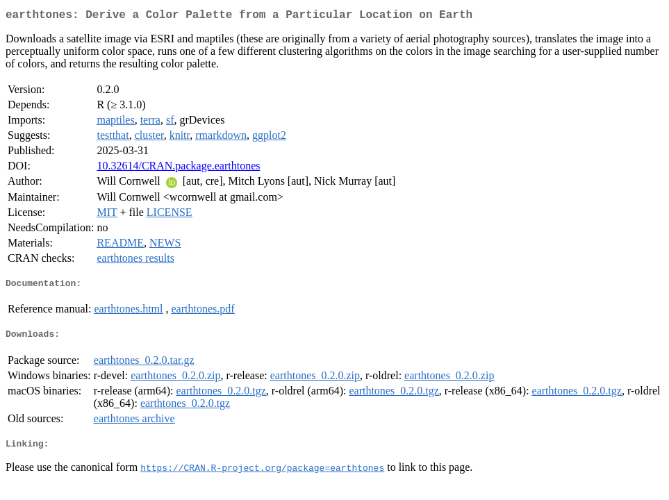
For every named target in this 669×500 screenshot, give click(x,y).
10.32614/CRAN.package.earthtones (178, 168)
